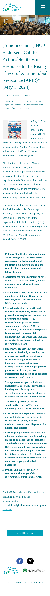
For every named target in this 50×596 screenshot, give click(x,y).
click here (7, 509)
